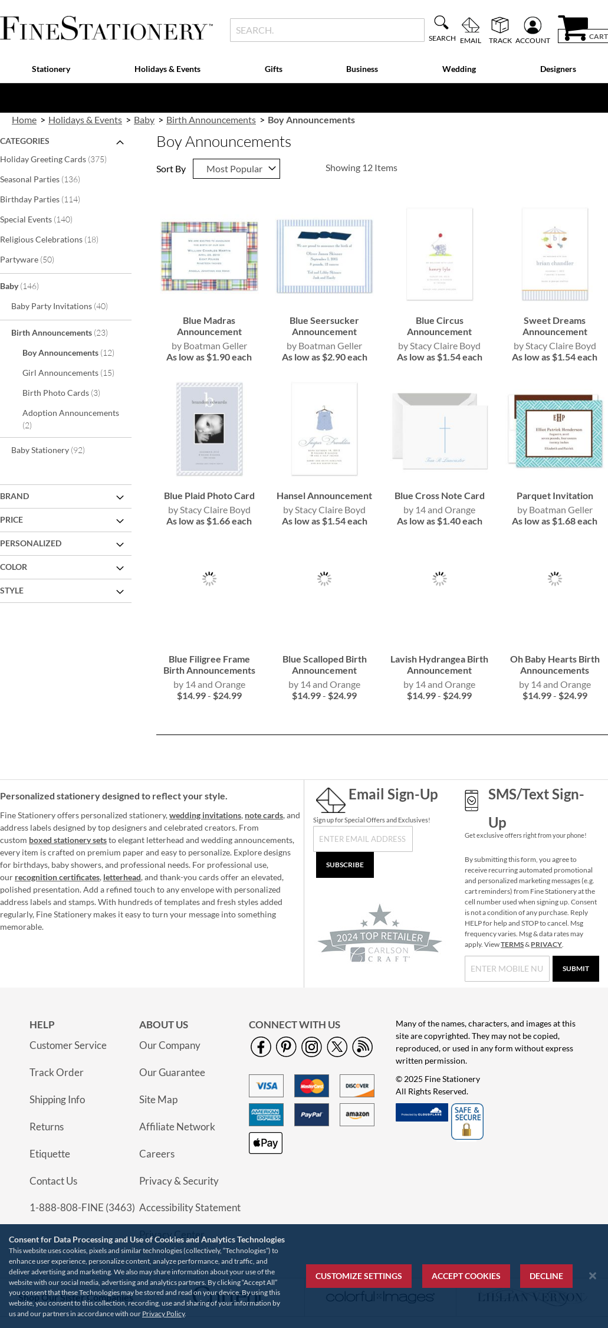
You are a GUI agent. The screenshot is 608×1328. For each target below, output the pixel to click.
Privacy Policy (163, 1313)
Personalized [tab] (30, 543)
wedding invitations (205, 815)
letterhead (122, 877)
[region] (304, 1276)
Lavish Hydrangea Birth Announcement (439, 664)
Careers (157, 1153)
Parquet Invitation (555, 495)
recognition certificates (57, 877)
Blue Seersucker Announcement (324, 325)
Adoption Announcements (70, 419)
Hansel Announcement (324, 495)
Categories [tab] (25, 141)
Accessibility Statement (190, 1207)
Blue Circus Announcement (439, 325)
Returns (46, 1126)
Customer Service (68, 1045)
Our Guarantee (172, 1072)
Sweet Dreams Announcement (554, 325)
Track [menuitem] (500, 40)
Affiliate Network (177, 1126)
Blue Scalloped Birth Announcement (324, 664)
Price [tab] (11, 519)
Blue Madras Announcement (209, 325)
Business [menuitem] (362, 69)
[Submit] (576, 969)
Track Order (56, 1072)
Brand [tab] (14, 496)
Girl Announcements (75, 372)
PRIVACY (546, 944)
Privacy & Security (179, 1181)
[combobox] (327, 30)
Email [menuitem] (470, 40)
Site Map (158, 1099)
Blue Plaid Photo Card (209, 495)
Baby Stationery (56, 449)
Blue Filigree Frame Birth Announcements (209, 664)
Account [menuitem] (532, 40)
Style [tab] (12, 590)
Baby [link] (144, 119)
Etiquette (49, 1153)
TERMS (512, 944)
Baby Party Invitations (67, 305)
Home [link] (24, 119)
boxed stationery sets (68, 840)
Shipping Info (57, 1099)
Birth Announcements (67, 332)
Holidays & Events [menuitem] (167, 69)
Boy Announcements (75, 352)
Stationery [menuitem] (51, 69)
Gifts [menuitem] (273, 69)
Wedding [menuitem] (459, 69)
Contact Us (53, 1181)
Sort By (171, 168)
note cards (264, 815)
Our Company (170, 1045)
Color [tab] (13, 567)
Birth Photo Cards (69, 392)
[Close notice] (592, 1275)
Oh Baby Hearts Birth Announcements (555, 664)
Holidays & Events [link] (85, 119)
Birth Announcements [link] (211, 119)
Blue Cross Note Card (440, 495)
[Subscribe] (345, 865)
